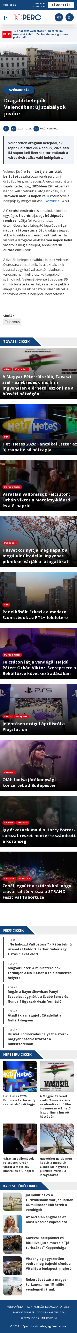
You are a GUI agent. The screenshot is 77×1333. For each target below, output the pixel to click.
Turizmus (12, 322)
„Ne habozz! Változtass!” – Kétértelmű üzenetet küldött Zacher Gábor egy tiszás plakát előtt (40, 34)
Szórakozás (19, 90)
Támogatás (60, 5)
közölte (51, 201)
